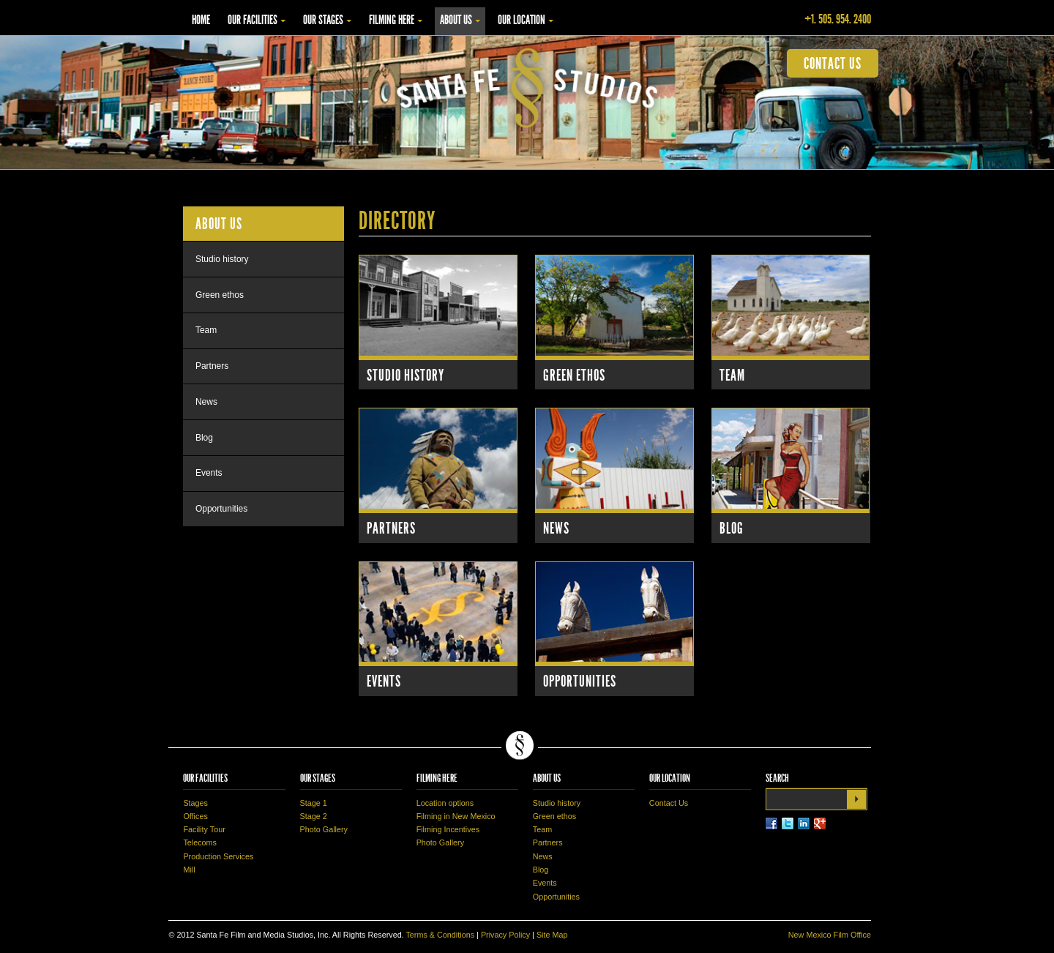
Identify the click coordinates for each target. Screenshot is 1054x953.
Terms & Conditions (439, 934)
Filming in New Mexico (456, 816)
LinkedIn (804, 823)
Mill (189, 869)
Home (201, 19)
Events (384, 681)
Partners (391, 528)
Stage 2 (313, 816)
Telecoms (200, 842)
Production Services (218, 856)
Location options (445, 803)
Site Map (552, 934)
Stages (195, 803)
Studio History (405, 375)
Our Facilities (252, 19)
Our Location (521, 19)
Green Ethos (574, 375)
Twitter (787, 823)
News (556, 528)
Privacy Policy (505, 934)
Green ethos (219, 295)
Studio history (222, 259)
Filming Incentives (447, 829)
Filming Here (391, 19)
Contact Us (668, 803)
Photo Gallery (324, 829)
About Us (456, 19)
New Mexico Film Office (829, 934)
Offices (195, 816)
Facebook (771, 823)
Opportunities (579, 681)
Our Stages (323, 19)
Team (732, 375)
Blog (732, 528)
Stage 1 (313, 803)
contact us (832, 63)
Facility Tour (204, 829)
